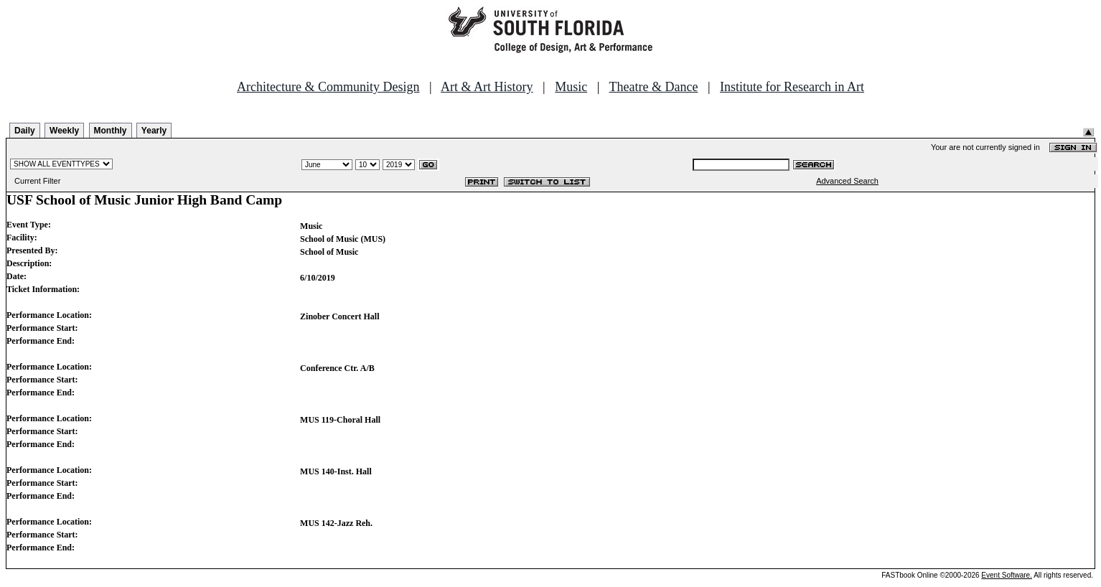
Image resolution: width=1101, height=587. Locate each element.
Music (571, 87)
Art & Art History (487, 87)
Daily (24, 131)
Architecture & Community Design (328, 87)
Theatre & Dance (653, 87)
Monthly (110, 131)
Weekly (64, 131)
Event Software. (1006, 575)
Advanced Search (847, 181)
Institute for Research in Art (792, 87)
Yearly (154, 131)
